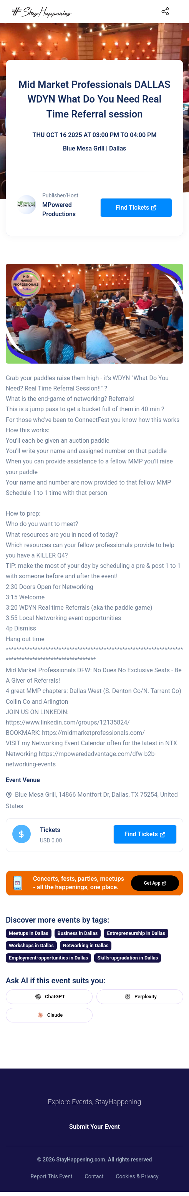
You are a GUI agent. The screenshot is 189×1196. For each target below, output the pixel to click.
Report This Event (51, 1176)
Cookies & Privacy (137, 1176)
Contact (94, 1176)
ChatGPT (49, 996)
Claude (49, 1015)
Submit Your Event (94, 1126)
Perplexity (140, 996)
